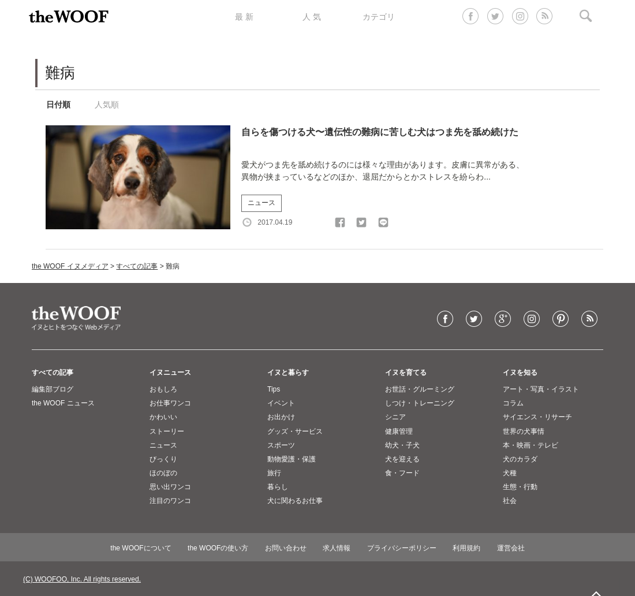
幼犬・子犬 (402, 445)
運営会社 (511, 548)
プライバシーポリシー (401, 548)
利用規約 (466, 548)
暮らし (277, 487)
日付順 (58, 104)
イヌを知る (520, 372)
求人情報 (336, 548)
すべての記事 (137, 266)
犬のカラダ (520, 459)
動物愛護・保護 (291, 459)
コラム (513, 403)
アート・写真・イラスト (541, 389)
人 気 (311, 16)
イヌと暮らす (288, 372)
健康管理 (399, 431)
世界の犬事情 (523, 431)
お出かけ (281, 417)
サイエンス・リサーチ (537, 417)
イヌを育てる (406, 372)
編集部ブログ (52, 389)
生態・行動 (520, 487)
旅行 (274, 473)
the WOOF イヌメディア (70, 266)
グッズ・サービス (295, 431)
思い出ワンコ (170, 487)
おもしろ (163, 389)
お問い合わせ (286, 548)
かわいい (163, 417)
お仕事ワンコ (170, 403)
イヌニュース (170, 372)
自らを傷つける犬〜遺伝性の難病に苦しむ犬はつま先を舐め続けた (379, 132)
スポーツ (281, 445)
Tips (273, 389)
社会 (510, 501)
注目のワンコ (170, 501)
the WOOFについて (140, 548)
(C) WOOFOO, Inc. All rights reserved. (82, 579)
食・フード (402, 473)
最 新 (244, 16)
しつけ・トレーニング (419, 403)
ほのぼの (163, 473)
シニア (395, 417)
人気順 (107, 104)
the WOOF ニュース (63, 403)
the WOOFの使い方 (218, 548)
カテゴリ (379, 16)
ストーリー (167, 431)
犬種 (510, 473)
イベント (281, 403)
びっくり (163, 459)
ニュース (261, 203)
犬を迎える (402, 459)
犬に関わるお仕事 (295, 501)
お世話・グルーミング (419, 389)
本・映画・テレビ (530, 445)
